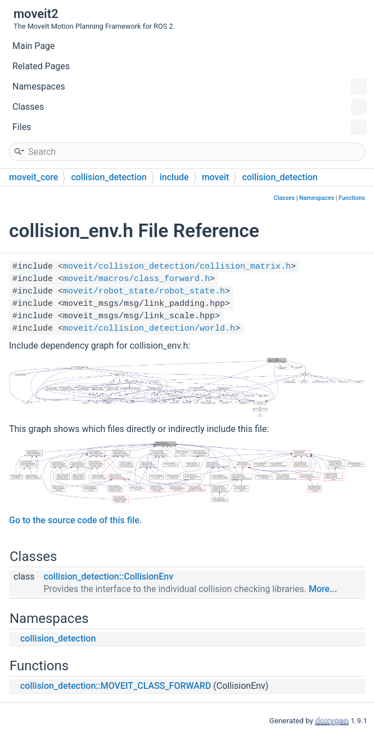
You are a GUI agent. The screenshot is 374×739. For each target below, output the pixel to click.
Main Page (33, 46)
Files (189, 127)
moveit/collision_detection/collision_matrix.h (177, 266)
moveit (215, 177)
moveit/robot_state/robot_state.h (144, 291)
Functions (352, 198)
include (174, 177)
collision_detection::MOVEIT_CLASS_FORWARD (115, 685)
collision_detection (108, 177)
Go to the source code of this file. (75, 520)
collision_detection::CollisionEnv (108, 576)
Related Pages (41, 66)
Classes (189, 107)
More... (323, 589)
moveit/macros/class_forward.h (136, 279)
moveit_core (33, 177)
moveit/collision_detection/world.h (149, 328)
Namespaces (189, 87)
